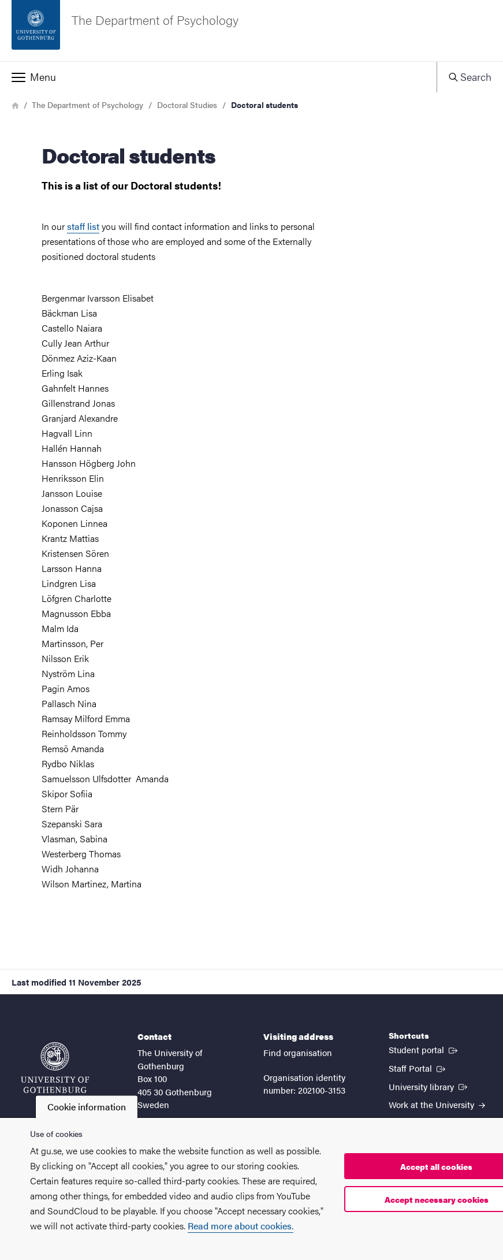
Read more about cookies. (240, 1225)
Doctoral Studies (187, 105)
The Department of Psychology (87, 105)
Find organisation (297, 1052)
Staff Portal (418, 1067)
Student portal (424, 1049)
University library (429, 1086)
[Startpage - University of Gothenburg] (55, 1067)
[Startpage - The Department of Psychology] (251, 30)
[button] (218, 77)
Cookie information (86, 1106)
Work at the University (437, 1104)
